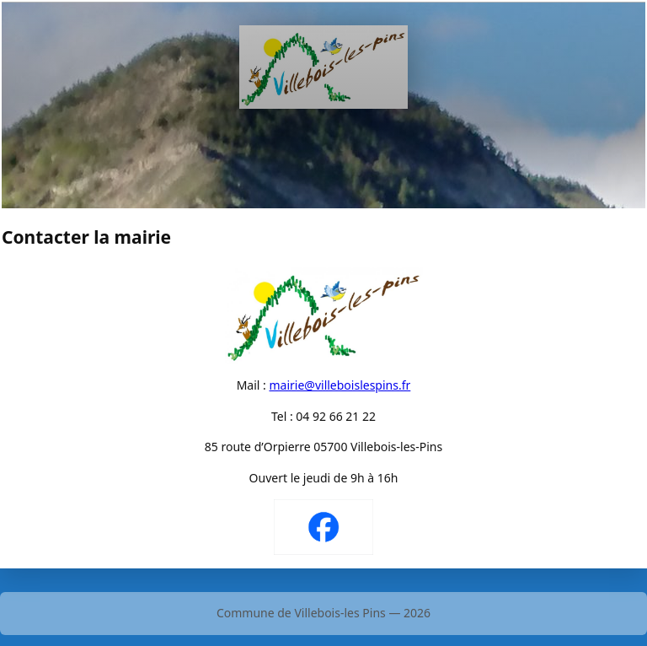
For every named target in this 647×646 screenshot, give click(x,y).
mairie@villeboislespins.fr (339, 385)
